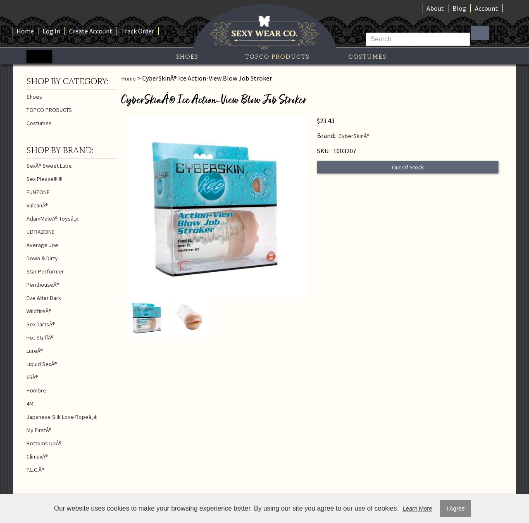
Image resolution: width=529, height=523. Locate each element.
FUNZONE (38, 192)
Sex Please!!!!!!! (44, 179)
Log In (51, 31)
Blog (459, 8)
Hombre (36, 390)
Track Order (137, 31)
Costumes (367, 56)
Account (486, 8)
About (435, 8)
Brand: (326, 135)
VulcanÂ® (37, 205)
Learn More (417, 508)
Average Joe (42, 245)
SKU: (323, 151)
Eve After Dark (43, 298)
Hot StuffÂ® (40, 337)
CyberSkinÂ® (353, 136)
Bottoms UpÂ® (44, 443)
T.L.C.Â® (35, 469)
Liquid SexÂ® (41, 364)
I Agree (455, 508)
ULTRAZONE (40, 231)
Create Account (90, 31)
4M (29, 403)
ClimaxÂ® (37, 456)
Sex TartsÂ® (40, 324)
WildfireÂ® (38, 311)
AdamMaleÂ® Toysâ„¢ (52, 218)
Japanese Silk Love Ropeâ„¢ (61, 417)
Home (25, 31)
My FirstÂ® (39, 430)
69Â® (32, 377)
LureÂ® (34, 350)
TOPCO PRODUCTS (277, 56)
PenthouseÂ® (42, 284)
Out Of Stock (408, 167)
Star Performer (45, 271)
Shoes (187, 56)
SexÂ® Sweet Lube (49, 165)
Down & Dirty (42, 258)
